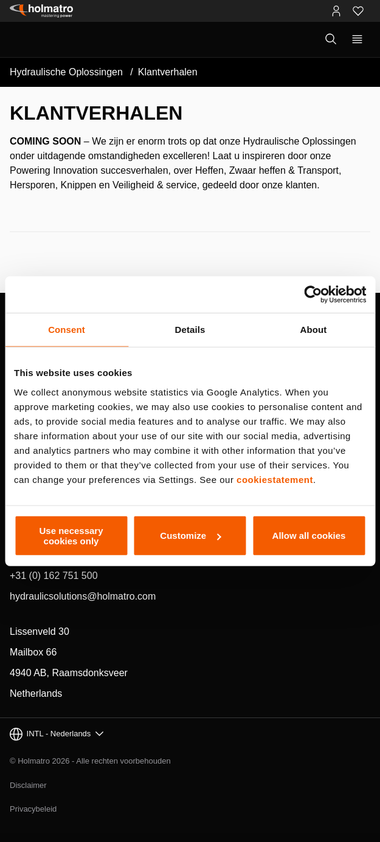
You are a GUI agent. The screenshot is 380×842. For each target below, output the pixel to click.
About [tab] (313, 329)
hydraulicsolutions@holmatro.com (83, 596)
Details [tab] (190, 329)
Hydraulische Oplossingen (66, 72)
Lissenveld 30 (39, 631)
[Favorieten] (358, 11)
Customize (190, 535)
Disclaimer (28, 785)
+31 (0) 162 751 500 (54, 575)
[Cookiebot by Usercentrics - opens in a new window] (313, 295)
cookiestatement (275, 479)
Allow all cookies (309, 535)
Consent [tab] (66, 329)
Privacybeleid (33, 808)
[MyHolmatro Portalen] (336, 11)
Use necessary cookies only (71, 535)
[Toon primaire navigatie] (357, 39)
